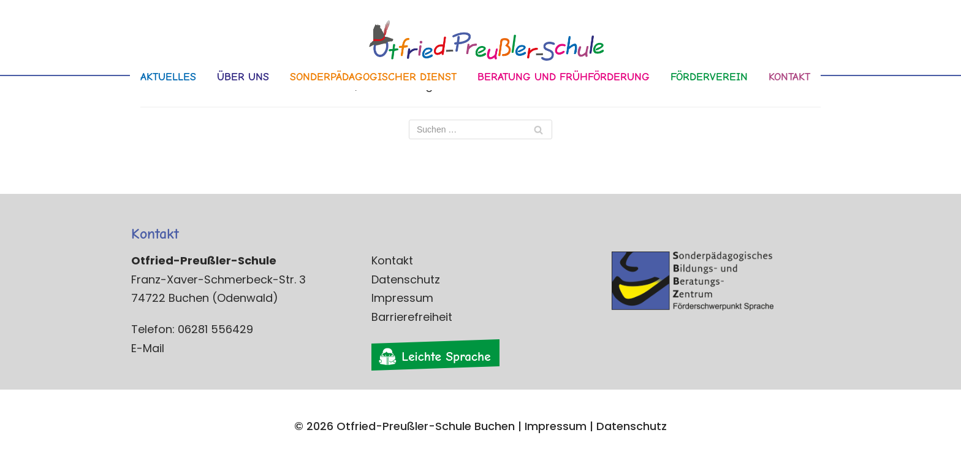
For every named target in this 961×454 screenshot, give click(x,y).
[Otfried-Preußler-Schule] (480, 43)
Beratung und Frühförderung (563, 77)
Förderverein (709, 77)
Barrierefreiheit (411, 317)
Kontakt (392, 260)
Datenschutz (405, 279)
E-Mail (147, 348)
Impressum (402, 298)
